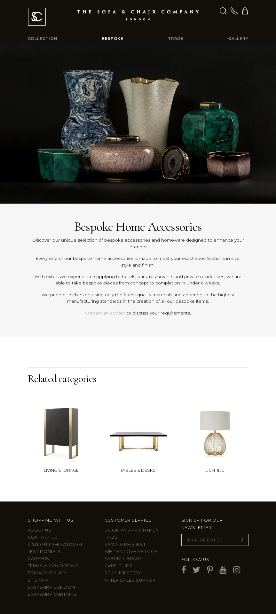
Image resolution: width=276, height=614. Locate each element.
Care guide (119, 565)
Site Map (38, 580)
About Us (39, 530)
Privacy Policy (47, 573)
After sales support (131, 580)
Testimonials (44, 551)
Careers (39, 558)
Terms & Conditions (53, 565)
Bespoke (112, 38)
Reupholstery (123, 573)
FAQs (111, 537)
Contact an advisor (105, 312)
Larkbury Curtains (52, 594)
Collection (43, 38)
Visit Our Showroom (55, 544)
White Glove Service (131, 551)
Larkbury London (51, 587)
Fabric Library (124, 558)
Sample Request (125, 544)
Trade (176, 38)
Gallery (238, 38)
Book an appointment (133, 530)
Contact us (43, 537)
